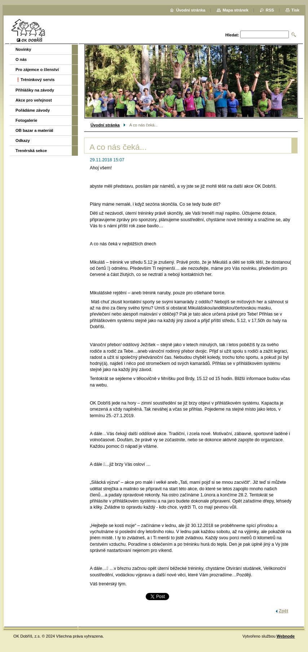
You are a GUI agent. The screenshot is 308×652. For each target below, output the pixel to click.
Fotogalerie (26, 120)
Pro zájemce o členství (37, 69)
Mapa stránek (235, 10)
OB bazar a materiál (34, 130)
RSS (270, 10)
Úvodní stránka (105, 125)
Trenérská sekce (31, 150)
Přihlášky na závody (35, 90)
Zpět (283, 610)
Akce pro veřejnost (34, 100)
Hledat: (232, 35)
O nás (21, 59)
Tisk (295, 10)
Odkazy (23, 140)
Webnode (286, 636)
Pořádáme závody (33, 110)
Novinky (23, 49)
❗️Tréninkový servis (35, 79)
